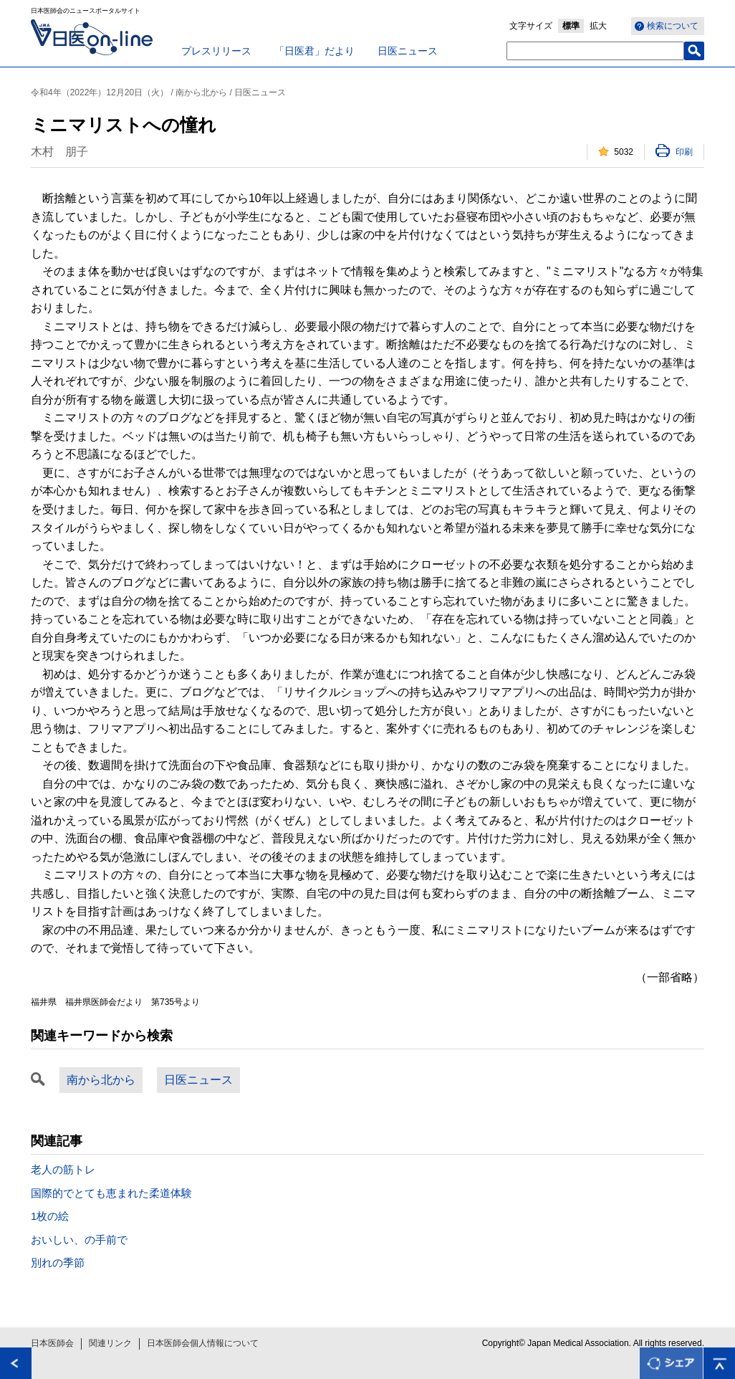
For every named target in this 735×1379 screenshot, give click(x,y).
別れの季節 (58, 1262)
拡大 (598, 26)
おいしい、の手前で (79, 1240)
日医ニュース (408, 51)
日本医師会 (52, 1343)
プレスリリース (216, 51)
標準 (571, 26)
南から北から (101, 1080)
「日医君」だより (314, 51)
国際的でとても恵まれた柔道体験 (111, 1193)
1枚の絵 (50, 1216)
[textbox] (595, 51)
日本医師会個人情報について (203, 1343)
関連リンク (110, 1343)
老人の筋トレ (63, 1169)
